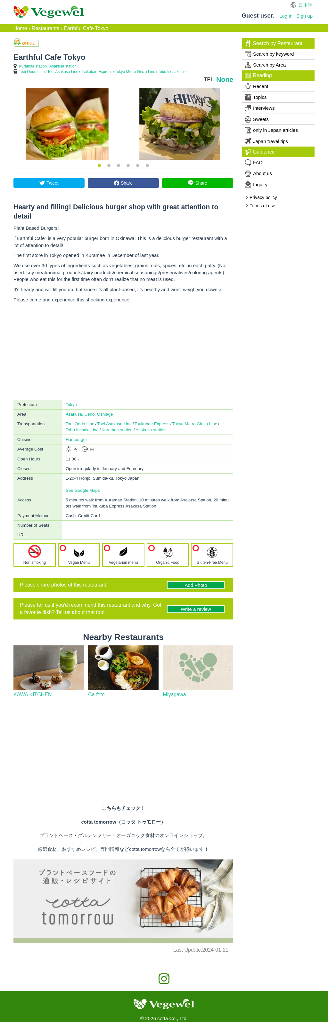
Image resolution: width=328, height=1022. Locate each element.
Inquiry (256, 184)
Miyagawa (174, 694)
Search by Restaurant (273, 43)
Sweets (257, 119)
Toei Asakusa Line (62, 71)
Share (127, 183)
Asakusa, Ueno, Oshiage (89, 414)
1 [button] (99, 165)
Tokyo (71, 404)
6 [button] (147, 165)
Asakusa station (63, 66)
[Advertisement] (123, 351)
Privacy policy (261, 197)
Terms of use (260, 205)
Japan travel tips (266, 141)
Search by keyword (269, 54)
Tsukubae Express (96, 71)
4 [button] (128, 165)
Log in (285, 16)
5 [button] (137, 165)
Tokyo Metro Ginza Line (135, 71)
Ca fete (96, 694)
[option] (67, 124)
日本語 (305, 5)
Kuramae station (33, 66)
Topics (256, 97)
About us (258, 173)
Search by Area (265, 65)
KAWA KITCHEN (32, 694)
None (224, 80)
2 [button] (109, 165)
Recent (256, 86)
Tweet (52, 183)
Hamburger (76, 439)
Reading (258, 75)
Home (20, 28)
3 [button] (118, 165)
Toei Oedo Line (32, 71)
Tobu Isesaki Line (173, 71)
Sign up (304, 16)
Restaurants (45, 28)
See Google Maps (83, 490)
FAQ (254, 162)
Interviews (260, 108)
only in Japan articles (271, 130)
